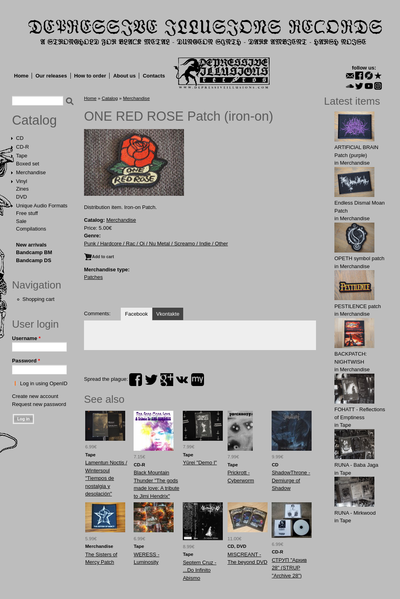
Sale (21, 221)
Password (26, 361)
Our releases (51, 76)
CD (20, 138)
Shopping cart (38, 299)
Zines (22, 189)
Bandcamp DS (33, 260)
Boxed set (27, 164)
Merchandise (31, 172)
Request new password (39, 404)
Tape (21, 156)
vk (182, 379)
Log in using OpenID (44, 383)
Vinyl (21, 181)
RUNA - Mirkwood (355, 513)
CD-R (22, 147)
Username (26, 338)
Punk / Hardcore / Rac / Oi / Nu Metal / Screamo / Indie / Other (156, 244)
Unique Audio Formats (42, 206)
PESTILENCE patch (357, 306)
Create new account (35, 396)
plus (166, 379)
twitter (151, 379)
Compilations (31, 229)
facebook (135, 379)
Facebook (136, 314)
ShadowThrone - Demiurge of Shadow (291, 480)
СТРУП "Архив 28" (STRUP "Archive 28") (289, 568)
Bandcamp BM (34, 252)
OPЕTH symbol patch (359, 258)
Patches (93, 277)
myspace (197, 379)
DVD (21, 197)
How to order (90, 76)
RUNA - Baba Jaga (356, 465)
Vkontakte (168, 314)
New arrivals (31, 245)
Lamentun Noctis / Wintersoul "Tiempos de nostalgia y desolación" (106, 478)
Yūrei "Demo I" (200, 463)
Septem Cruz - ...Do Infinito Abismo (199, 570)
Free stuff (27, 213)
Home (21, 76)
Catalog (34, 120)
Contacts (154, 76)
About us (124, 76)
